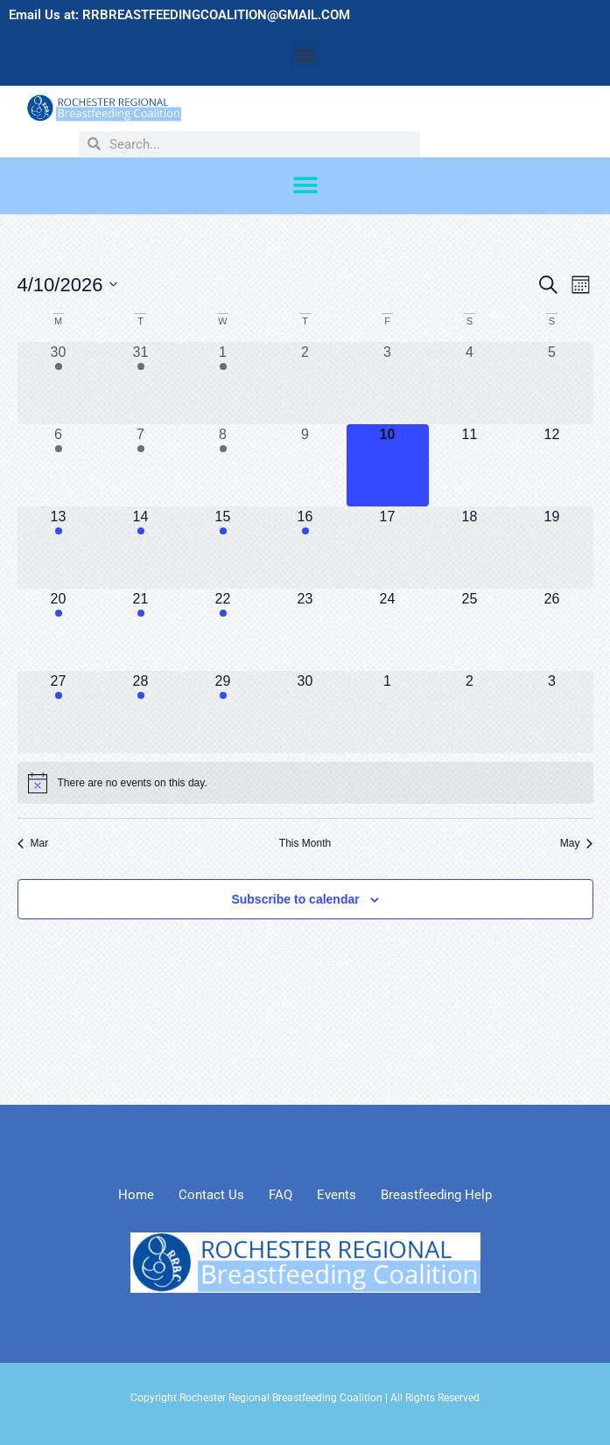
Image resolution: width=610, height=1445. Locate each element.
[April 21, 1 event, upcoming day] (141, 630)
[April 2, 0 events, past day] (305, 383)
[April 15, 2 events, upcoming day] (223, 547)
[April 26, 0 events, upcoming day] (552, 630)
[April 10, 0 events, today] (388, 465)
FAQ (280, 1195)
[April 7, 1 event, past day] (141, 465)
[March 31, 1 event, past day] (141, 383)
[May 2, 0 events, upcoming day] (470, 712)
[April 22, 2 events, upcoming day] (223, 630)
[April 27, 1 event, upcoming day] (59, 712)
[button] (305, 53)
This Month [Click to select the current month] (305, 843)
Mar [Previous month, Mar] (33, 843)
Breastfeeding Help (436, 1195)
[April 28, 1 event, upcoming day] (141, 712)
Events (336, 1195)
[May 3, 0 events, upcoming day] (552, 712)
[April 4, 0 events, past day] (470, 383)
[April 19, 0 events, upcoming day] (552, 547)
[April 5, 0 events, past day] (552, 383)
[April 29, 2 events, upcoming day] (223, 712)
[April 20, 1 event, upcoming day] (59, 630)
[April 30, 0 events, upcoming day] (305, 712)
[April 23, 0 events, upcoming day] (305, 630)
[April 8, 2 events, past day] (223, 465)
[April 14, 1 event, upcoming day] (141, 547)
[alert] (305, 783)
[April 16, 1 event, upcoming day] (305, 547)
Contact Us (211, 1195)
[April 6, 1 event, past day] (59, 465)
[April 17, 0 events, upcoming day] (388, 547)
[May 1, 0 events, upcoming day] (388, 712)
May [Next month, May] (576, 843)
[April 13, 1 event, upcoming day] (59, 547)
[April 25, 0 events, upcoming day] (470, 630)
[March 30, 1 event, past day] (59, 383)
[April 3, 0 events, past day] (388, 383)
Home (136, 1195)
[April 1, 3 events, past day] (223, 383)
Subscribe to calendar (295, 899)
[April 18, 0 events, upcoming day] (470, 547)
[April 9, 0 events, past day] (305, 465)
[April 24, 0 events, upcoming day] (388, 630)
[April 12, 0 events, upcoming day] (552, 465)
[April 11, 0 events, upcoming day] (470, 465)
